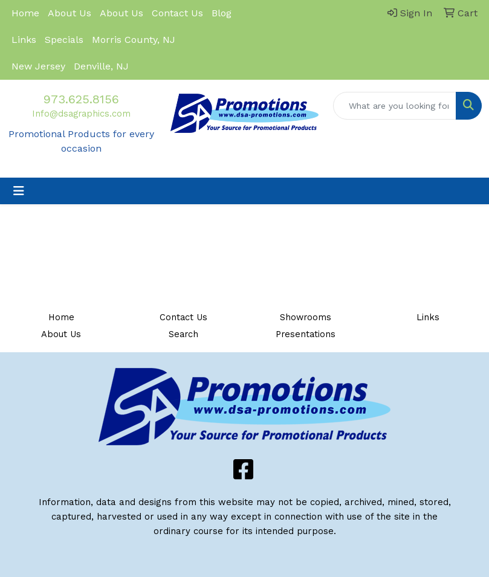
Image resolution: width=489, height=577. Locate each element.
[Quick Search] (394, 106)
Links (23, 39)
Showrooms (305, 317)
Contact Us (177, 13)
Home (25, 13)
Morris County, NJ (133, 39)
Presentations (305, 334)
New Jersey (38, 66)
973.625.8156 (81, 99)
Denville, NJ (101, 66)
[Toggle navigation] (18, 190)
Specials (64, 39)
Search (183, 334)
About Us (69, 13)
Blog (222, 13)
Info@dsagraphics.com (81, 113)
